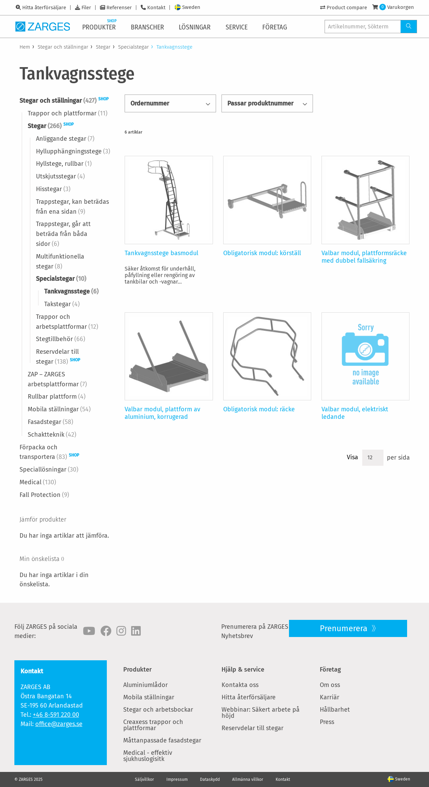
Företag (330, 669)
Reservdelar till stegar (58, 356)
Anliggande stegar (65, 138)
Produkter (137, 669)
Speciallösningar (49, 469)
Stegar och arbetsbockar (158, 709)
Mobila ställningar (59, 409)
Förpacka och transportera (49, 452)
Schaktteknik (52, 434)
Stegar (103, 47)
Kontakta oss (240, 685)
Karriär (329, 697)
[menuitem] (100, 26)
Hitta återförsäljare (44, 7)
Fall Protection (44, 495)
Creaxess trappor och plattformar (153, 725)
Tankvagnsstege (71, 291)
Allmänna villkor (247, 779)
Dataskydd (210, 779)
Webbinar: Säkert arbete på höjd (261, 713)
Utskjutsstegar (60, 176)
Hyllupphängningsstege (73, 151)
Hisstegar (53, 189)
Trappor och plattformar (68, 113)
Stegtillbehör (60, 339)
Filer (86, 7)
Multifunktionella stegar (60, 261)
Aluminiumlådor (145, 685)
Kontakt (156, 7)
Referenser (119, 7)
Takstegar (62, 304)
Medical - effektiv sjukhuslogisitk (147, 756)
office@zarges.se (59, 724)
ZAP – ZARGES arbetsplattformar (57, 379)
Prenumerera (344, 628)
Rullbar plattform (57, 396)
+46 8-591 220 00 (56, 715)
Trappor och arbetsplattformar (67, 321)
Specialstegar (133, 47)
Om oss (330, 685)
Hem (25, 47)
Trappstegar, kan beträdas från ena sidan (72, 206)
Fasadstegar (50, 422)
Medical (38, 482)
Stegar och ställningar (63, 47)
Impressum (177, 779)
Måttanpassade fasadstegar (162, 740)
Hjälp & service (243, 669)
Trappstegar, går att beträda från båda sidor (63, 234)
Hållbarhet (335, 709)
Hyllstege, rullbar (64, 163)
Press (327, 722)
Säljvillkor (144, 779)
